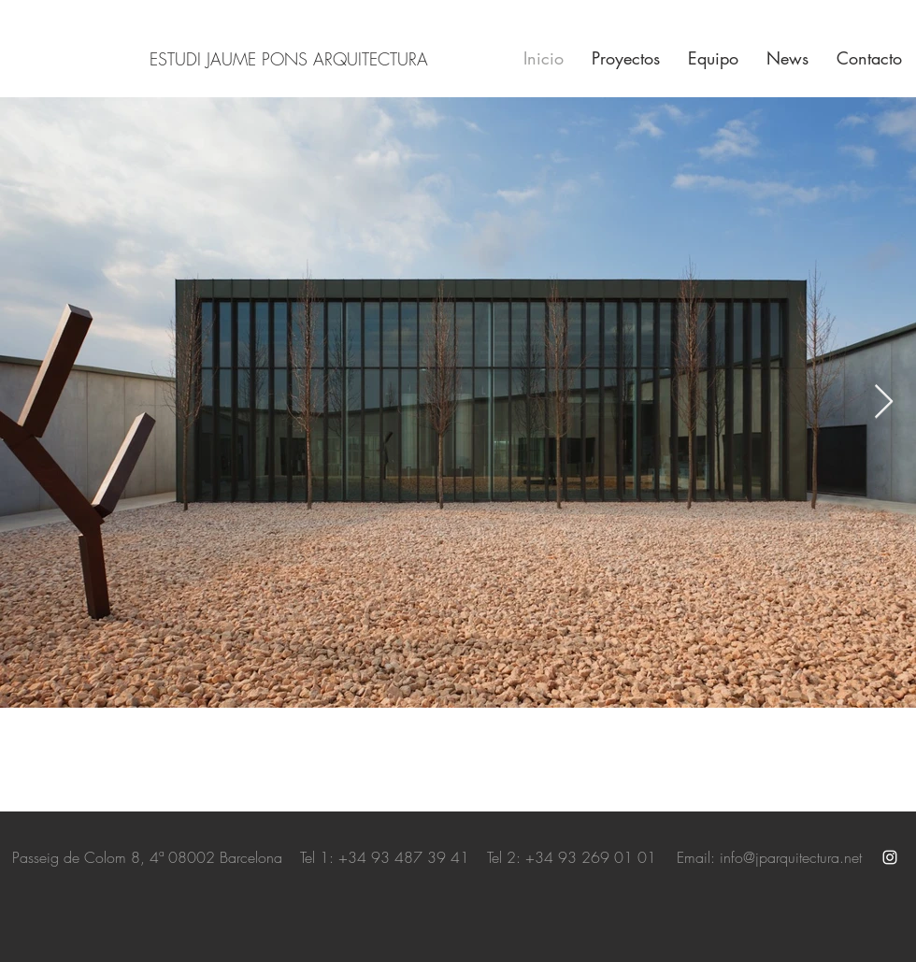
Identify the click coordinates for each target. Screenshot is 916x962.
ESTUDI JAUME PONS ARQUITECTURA (289, 59)
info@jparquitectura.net (791, 857)
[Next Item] (884, 402)
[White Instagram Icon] (889, 857)
